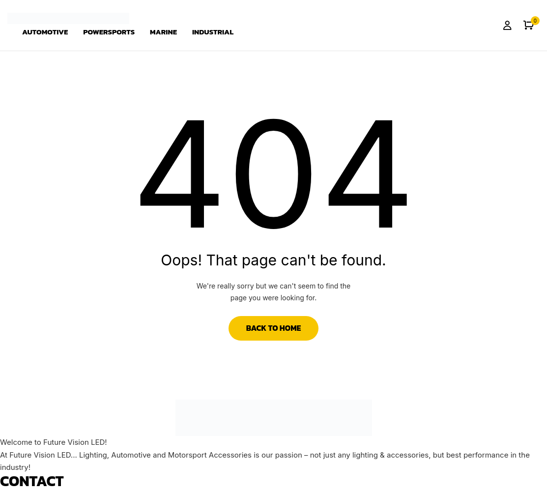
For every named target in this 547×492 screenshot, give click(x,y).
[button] (528, 25)
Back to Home (273, 328)
